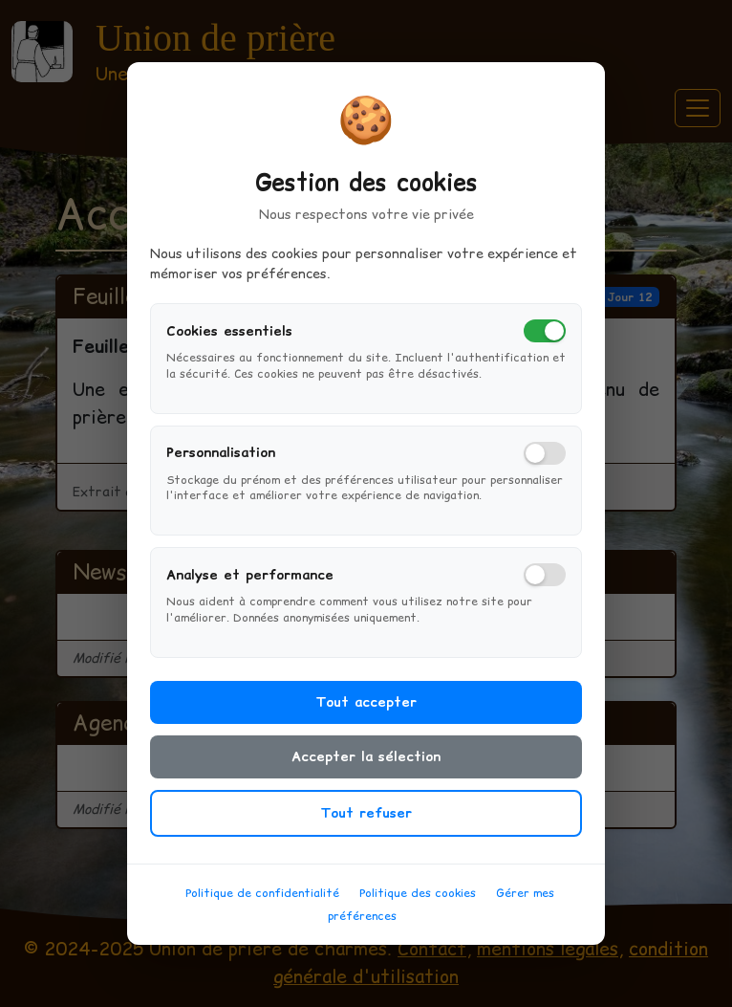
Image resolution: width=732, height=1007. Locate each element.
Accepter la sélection (366, 768)
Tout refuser (366, 825)
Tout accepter (366, 714)
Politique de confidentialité (262, 905)
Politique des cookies (417, 905)
